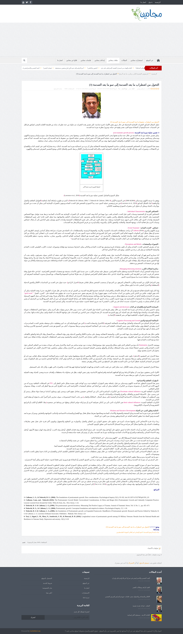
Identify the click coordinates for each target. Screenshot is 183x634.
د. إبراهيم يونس (141, 89)
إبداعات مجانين (100, 60)
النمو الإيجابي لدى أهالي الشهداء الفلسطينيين (129, 532)
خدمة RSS (86, 598)
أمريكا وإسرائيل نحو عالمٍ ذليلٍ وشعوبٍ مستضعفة (63, 68)
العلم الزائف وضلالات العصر (141, 587)
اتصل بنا (143, 2)
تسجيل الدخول (144, 563)
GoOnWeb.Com (35, 631)
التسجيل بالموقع (47, 578)
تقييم (23, 542)
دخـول (150, 2)
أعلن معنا (49, 593)
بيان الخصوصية (47, 588)
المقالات (124, 60)
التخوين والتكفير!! (86, 68)
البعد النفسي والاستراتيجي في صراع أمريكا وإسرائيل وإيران (131, 578)
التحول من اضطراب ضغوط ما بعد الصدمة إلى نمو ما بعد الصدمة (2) (134, 122)
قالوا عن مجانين (71, 60)
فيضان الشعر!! (41, 68)
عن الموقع (149, 60)
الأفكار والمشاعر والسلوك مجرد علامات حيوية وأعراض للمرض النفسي (127, 597)
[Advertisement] (91, 40)
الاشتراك (131, 563)
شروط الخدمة (47, 583)
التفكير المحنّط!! (134, 68)
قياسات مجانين (86, 60)
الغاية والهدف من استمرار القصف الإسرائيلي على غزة (110, 68)
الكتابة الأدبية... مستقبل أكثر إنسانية (138, 615)
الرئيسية (157, 2)
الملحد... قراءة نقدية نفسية (141, 606)
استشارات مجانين (137, 60)
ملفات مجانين (113, 60)
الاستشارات (85, 593)
